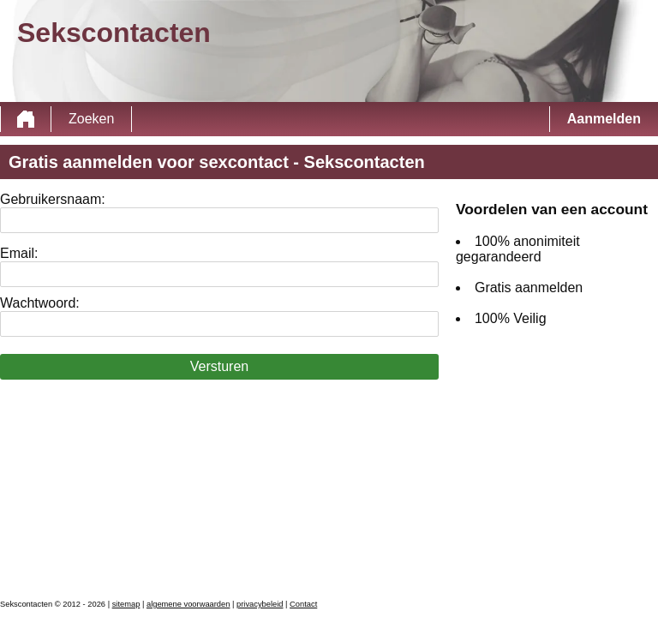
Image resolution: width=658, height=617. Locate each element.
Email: (19, 253)
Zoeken (91, 118)
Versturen (219, 366)
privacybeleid (259, 604)
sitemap (126, 604)
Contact (303, 604)
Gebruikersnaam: (52, 199)
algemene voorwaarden (188, 604)
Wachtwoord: (40, 303)
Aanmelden (604, 118)
